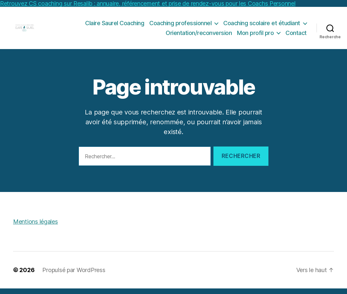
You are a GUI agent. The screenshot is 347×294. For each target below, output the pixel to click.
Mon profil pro (255, 35)
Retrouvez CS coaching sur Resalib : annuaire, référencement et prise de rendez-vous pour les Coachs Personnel (148, 3)
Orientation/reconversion (199, 35)
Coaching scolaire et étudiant (261, 25)
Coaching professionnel (180, 25)
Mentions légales (35, 227)
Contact (296, 35)
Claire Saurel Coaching (114, 25)
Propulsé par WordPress (73, 275)
